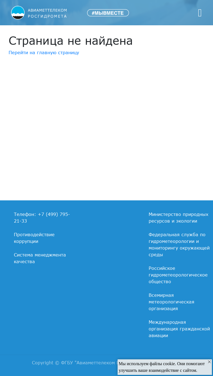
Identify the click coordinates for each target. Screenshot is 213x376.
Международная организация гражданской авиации (179, 329)
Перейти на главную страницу (44, 52)
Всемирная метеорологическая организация (171, 302)
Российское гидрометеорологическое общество (178, 275)
